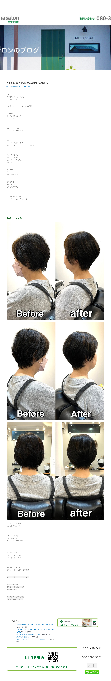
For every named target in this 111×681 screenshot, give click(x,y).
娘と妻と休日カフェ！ (23, 637)
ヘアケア (8, 86)
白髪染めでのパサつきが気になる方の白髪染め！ (32, 639)
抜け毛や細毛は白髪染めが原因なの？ (29, 634)
